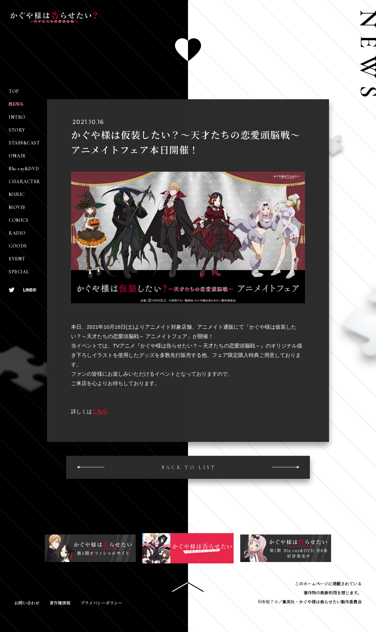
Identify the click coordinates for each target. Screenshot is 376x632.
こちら (100, 412)
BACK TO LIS (188, 468)
